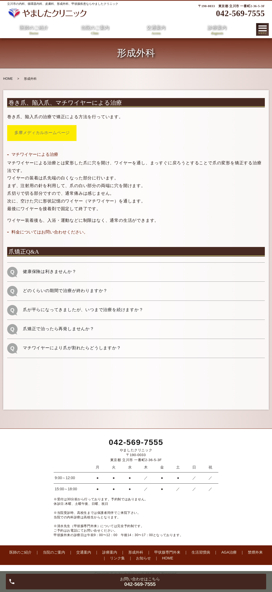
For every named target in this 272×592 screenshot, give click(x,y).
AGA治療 (229, 552)
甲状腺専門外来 (167, 552)
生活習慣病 (201, 552)
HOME (8, 79)
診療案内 (217, 30)
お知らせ (143, 558)
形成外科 (135, 552)
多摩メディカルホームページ (42, 132)
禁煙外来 (255, 552)
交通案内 (155, 30)
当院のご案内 (94, 30)
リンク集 (117, 558)
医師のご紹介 (33, 30)
